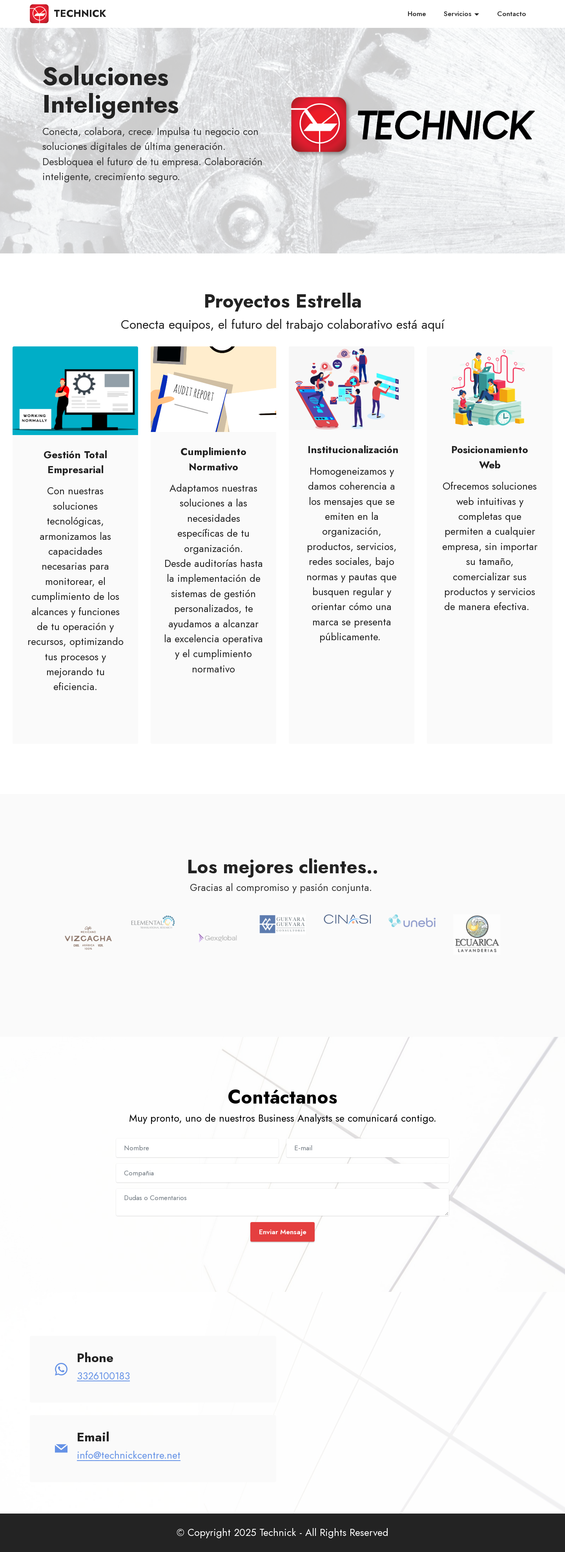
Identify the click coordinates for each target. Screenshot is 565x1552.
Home (417, 14)
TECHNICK (80, 14)
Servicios (457, 14)
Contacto (511, 14)
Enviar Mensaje (282, 1232)
